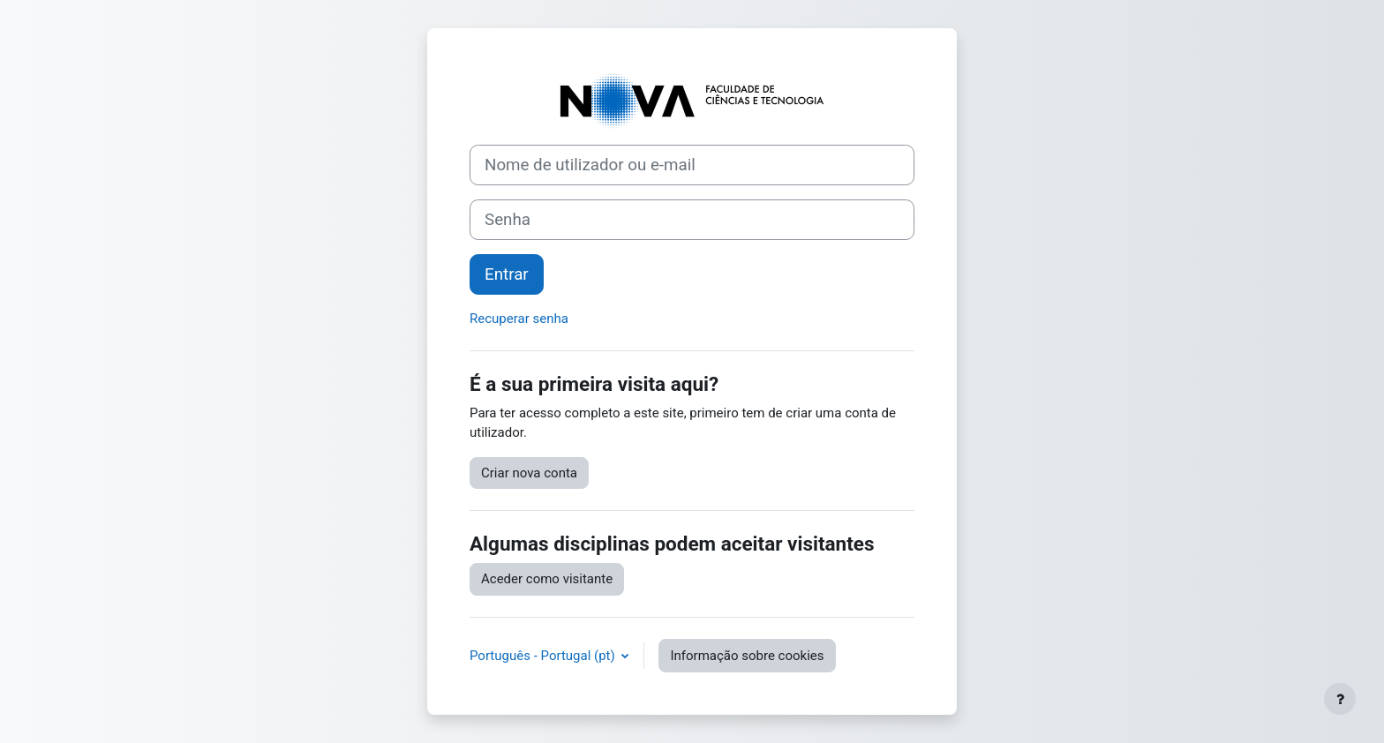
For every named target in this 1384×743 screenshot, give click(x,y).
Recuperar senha (519, 318)
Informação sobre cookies (747, 656)
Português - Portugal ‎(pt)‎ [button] (544, 656)
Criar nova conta (529, 473)
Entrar (507, 274)
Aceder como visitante (547, 579)
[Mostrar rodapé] (1340, 699)
